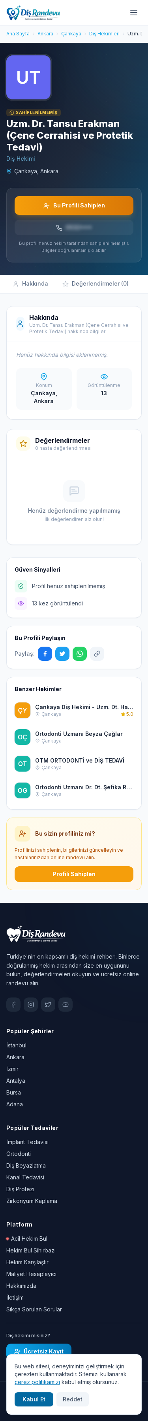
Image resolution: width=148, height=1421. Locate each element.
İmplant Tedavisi (27, 1142)
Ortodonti (18, 1153)
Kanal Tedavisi (25, 1177)
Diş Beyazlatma (26, 1165)
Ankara (15, 1057)
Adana (14, 1104)
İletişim (15, 1297)
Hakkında (30, 283)
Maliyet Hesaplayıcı (31, 1274)
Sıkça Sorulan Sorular (34, 1309)
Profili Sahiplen (74, 874)
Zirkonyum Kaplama (31, 1200)
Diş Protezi (20, 1189)
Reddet (72, 1399)
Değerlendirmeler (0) (95, 283)
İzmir (12, 1068)
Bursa (13, 1092)
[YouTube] (65, 1004)
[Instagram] (31, 1004)
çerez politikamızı (37, 1382)
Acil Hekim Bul (26, 1238)
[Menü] (134, 12)
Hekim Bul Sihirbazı (31, 1250)
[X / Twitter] (48, 1004)
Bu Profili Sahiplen (74, 205)
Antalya (15, 1080)
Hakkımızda (21, 1285)
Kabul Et (33, 1399)
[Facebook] (13, 1004)
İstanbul (16, 1045)
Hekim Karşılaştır (27, 1262)
